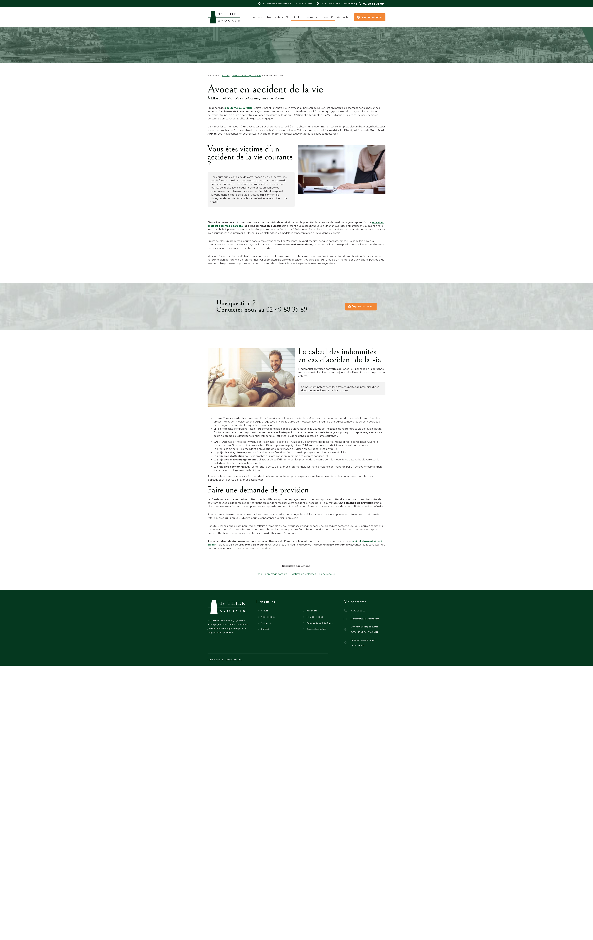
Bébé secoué (327, 574)
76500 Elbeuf (338, 4)
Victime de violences (304, 574)
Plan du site (311, 611)
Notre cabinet (276, 17)
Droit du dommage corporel (311, 17)
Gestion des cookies (316, 629)
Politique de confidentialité (319, 623)
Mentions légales (314, 617)
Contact (265, 629)
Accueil (258, 17)
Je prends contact (370, 17)
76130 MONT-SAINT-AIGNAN (287, 4)
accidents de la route (238, 108)
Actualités (343, 17)
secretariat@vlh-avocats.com (364, 619)
